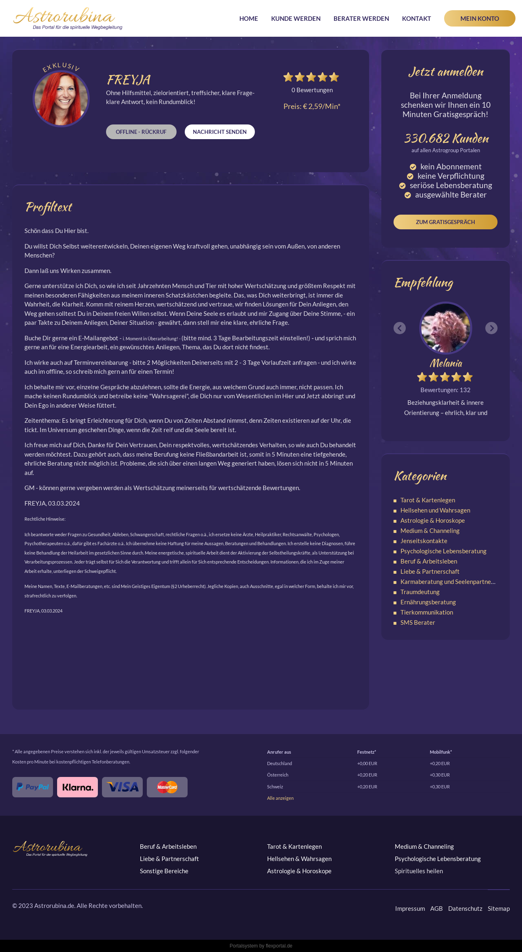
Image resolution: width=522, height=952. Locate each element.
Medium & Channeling (430, 530)
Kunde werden (296, 18)
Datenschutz (465, 908)
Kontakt (416, 18)
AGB (436, 908)
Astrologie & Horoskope (432, 520)
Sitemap (499, 908)
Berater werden (361, 18)
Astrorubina (68, 18)
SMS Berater (417, 622)
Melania (445, 363)
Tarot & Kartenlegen (427, 500)
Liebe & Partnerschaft (430, 571)
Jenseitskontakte (423, 540)
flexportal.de (279, 946)
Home (248, 18)
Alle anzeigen (280, 798)
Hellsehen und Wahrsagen (435, 510)
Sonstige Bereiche (164, 870)
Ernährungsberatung (428, 602)
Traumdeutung (420, 591)
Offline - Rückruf (141, 132)
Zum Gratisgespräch (445, 222)
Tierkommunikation (426, 612)
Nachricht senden (220, 132)
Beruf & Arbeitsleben (428, 561)
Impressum (410, 908)
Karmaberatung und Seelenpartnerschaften (458, 581)
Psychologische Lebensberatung (443, 551)
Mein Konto (479, 18)
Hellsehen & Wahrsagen (299, 858)
